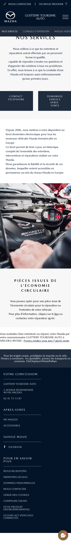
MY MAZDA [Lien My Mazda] (10, 419)
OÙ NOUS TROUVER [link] (53, 4)
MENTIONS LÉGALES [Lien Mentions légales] (15, 477)
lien (56, 314)
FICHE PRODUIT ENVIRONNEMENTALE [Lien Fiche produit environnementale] (16, 508)
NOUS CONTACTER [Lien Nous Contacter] (14, 488)
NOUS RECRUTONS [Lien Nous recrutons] (15, 471)
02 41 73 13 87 (12, 398)
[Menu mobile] (65, 17)
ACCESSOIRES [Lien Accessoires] (11, 425)
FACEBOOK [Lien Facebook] (12, 447)
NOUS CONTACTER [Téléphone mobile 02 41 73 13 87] (17, 4)
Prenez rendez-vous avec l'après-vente (46, 340)
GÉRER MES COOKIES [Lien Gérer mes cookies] (16, 494)
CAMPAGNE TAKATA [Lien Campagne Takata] (15, 500)
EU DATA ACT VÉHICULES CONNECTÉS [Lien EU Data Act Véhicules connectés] (18, 516)
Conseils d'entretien (36, 31)
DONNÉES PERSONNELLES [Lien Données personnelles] (19, 483)
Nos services (10, 31)
